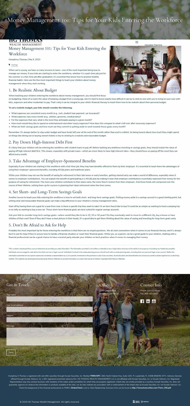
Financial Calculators (154, 69)
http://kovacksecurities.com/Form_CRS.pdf (151, 388)
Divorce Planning (152, 51)
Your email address (24, 305)
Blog (168, 63)
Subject (19, 315)
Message (19, 326)
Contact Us (162, 75)
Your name (20, 294)
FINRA (93, 376)
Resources (149, 57)
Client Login (176, 75)
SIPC (98, 376)
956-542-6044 (153, 290)
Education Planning (153, 45)
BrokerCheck (77, 388)
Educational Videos (153, 63)
